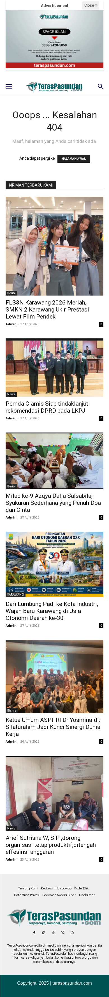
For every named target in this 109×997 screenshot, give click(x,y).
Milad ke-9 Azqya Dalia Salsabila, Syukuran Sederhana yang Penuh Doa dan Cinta (53, 502)
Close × (90, 5)
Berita (11, 293)
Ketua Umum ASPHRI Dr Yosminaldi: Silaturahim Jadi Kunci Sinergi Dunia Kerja (53, 727)
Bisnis (11, 710)
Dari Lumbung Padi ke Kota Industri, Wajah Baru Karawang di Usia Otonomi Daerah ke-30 (52, 611)
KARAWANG (15, 594)
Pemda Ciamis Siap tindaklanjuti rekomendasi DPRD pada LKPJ (48, 407)
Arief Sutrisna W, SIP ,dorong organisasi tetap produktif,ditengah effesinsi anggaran (51, 845)
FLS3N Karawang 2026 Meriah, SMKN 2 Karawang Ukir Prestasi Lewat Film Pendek (47, 309)
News (11, 394)
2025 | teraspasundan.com (65, 983)
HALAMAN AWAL (74, 159)
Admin (11, 324)
